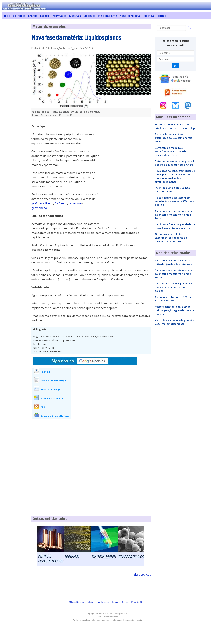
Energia (32, 15)
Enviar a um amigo (50, 389)
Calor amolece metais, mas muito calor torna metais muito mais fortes (175, 214)
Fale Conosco (102, 602)
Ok (175, 65)
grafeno (36, 203)
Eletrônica (19, 15)
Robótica (148, 15)
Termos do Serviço (120, 602)
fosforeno (61, 203)
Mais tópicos (142, 574)
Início (6, 15)
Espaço (44, 15)
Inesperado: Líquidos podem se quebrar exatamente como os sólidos (173, 287)
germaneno (39, 208)
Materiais (75, 15)
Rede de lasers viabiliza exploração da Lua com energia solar (173, 138)
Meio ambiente (107, 15)
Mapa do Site (137, 602)
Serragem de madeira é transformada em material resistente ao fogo (171, 151)
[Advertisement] (15, 73)
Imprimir (45, 371)
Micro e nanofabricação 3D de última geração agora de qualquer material (175, 310)
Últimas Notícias (76, 602)
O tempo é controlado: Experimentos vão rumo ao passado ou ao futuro (171, 237)
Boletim (90, 602)
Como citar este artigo (53, 380)
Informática (59, 15)
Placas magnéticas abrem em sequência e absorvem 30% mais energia (174, 201)
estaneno (75, 203)
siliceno (48, 203)
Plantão (161, 15)
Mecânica (89, 15)
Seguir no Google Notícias (55, 415)
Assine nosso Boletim (52, 398)
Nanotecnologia (130, 15)
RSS (43, 406)
